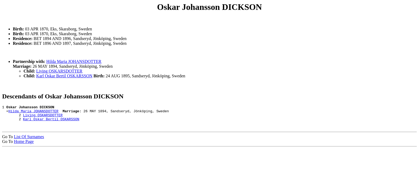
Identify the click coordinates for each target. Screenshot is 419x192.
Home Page (24, 144)
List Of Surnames (29, 140)
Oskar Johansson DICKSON (209, 7)
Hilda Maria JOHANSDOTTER (73, 61)
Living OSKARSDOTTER (59, 71)
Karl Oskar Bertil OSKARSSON (64, 76)
